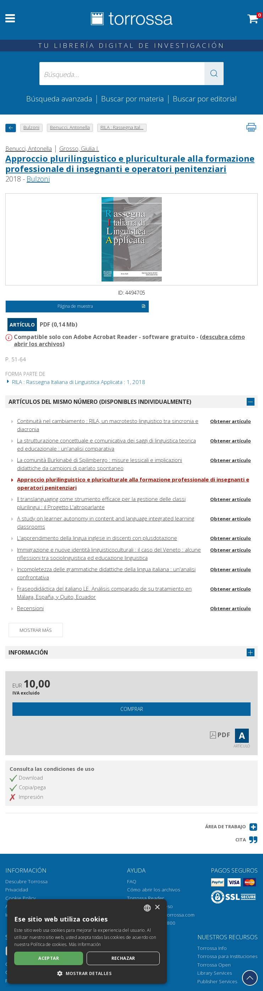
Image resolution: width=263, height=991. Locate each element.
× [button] (157, 907)
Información (28, 652)
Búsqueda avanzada (59, 99)
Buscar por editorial (205, 99)
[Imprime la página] (251, 127)
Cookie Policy (20, 898)
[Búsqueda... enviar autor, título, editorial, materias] (131, 73)
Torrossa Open (214, 965)
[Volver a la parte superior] (250, 978)
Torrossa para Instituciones (227, 956)
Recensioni (30, 608)
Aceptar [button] (48, 958)
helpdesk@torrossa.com (167, 915)
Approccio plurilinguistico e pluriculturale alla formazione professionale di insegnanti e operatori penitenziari (129, 163)
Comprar (131, 709)
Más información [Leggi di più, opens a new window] (85, 944)
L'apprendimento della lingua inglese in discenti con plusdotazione (97, 537)
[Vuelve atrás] (10, 128)
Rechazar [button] (123, 958)
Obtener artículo (230, 421)
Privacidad (16, 889)
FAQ (131, 881)
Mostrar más (36, 630)
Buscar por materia (132, 99)
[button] (214, 73)
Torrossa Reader (145, 898)
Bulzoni (38, 179)
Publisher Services (217, 981)
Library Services (214, 973)
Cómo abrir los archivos (153, 889)
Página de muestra (101, 307)
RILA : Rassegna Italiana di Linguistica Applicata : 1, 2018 (75, 381)
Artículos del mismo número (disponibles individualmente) (100, 402)
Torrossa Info (212, 948)
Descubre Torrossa (26, 881)
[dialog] (87, 941)
